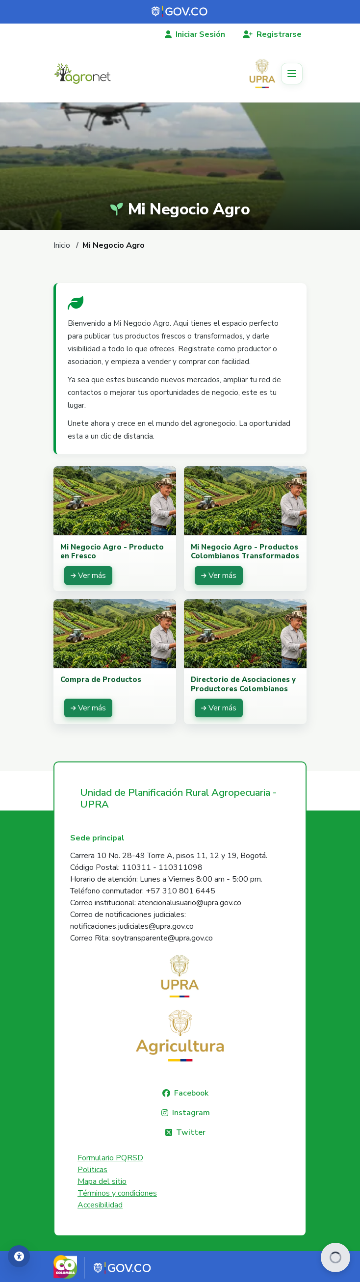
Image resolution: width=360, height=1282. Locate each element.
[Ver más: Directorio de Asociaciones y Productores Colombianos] (219, 708)
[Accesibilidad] (19, 1256)
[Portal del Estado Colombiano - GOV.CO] (180, 11)
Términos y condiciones (117, 1193)
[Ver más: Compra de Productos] (88, 708)
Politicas (92, 1169)
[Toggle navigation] (292, 73)
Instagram (191, 1112)
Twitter (191, 1132)
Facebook (191, 1093)
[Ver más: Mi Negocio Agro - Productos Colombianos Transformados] (219, 575)
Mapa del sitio (102, 1181)
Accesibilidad (100, 1205)
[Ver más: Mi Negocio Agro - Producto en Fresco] (88, 575)
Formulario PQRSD (110, 1157)
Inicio (61, 245)
